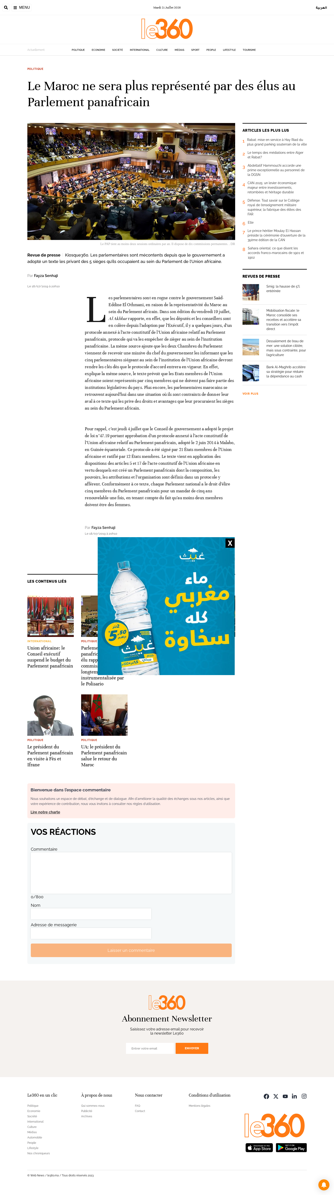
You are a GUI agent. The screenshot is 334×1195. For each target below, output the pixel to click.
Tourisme (249, 49)
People (211, 49)
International (139, 49)
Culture (162, 49)
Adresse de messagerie (54, 924)
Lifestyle (229, 49)
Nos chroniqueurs (38, 1153)
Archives (86, 1116)
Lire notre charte (45, 812)
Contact (140, 1111)
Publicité (86, 1111)
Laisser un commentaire (131, 950)
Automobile (34, 1137)
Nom (35, 905)
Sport (195, 49)
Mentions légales (199, 1105)
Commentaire (44, 849)
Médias (179, 49)
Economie (98, 49)
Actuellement (36, 49)
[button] (323, 1184)
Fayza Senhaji (46, 276)
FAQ (137, 1105)
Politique (78, 49)
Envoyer (192, 1048)
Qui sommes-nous (93, 1105)
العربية (321, 7)
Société (117, 49)
